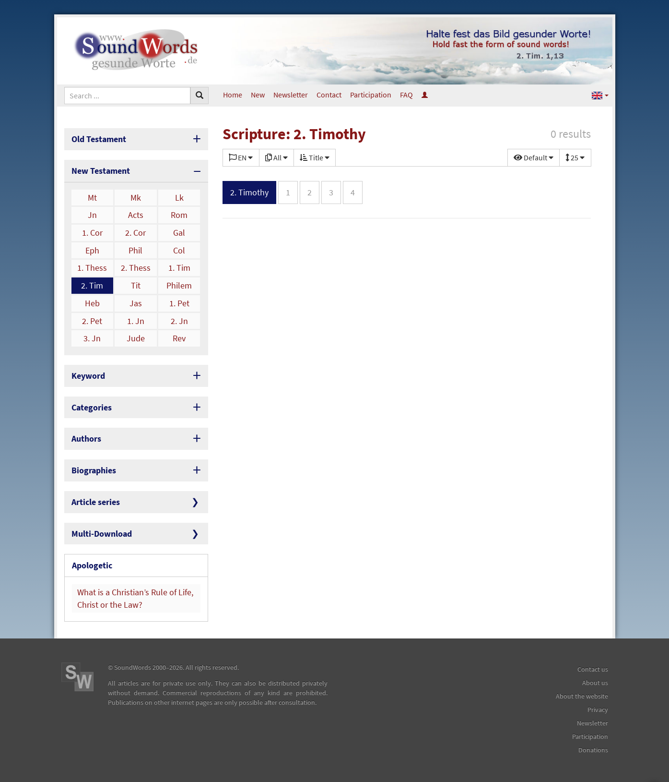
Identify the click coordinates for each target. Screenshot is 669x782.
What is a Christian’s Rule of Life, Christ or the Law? (135, 598)
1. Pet (179, 303)
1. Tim (179, 267)
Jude (136, 338)
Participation (370, 94)
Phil (135, 250)
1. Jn (135, 320)
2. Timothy (249, 192)
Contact (329, 94)
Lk (179, 197)
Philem (179, 285)
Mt (92, 197)
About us (595, 682)
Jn (92, 214)
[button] (600, 94)
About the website (582, 696)
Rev (179, 338)
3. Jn (92, 338)
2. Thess (136, 267)
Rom (179, 214)
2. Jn (179, 320)
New (258, 94)
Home (232, 94)
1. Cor (92, 232)
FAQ (406, 94)
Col (179, 250)
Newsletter (290, 94)
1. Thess (92, 267)
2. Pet (92, 320)
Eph (92, 250)
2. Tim (92, 285)
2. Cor (135, 232)
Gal (179, 232)
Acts (135, 214)
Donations (593, 750)
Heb (92, 303)
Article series (95, 501)
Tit (136, 285)
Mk (135, 197)
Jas (135, 303)
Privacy (597, 709)
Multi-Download (101, 533)
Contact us (592, 669)
